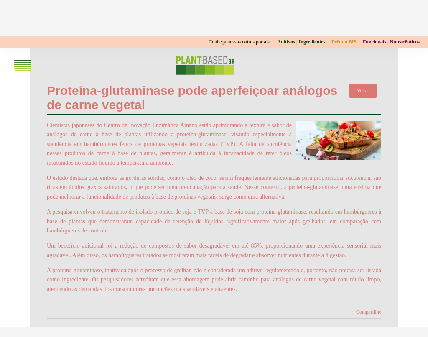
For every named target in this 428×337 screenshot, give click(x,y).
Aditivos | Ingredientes (301, 42)
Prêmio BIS (344, 42)
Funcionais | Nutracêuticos (391, 42)
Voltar (363, 91)
